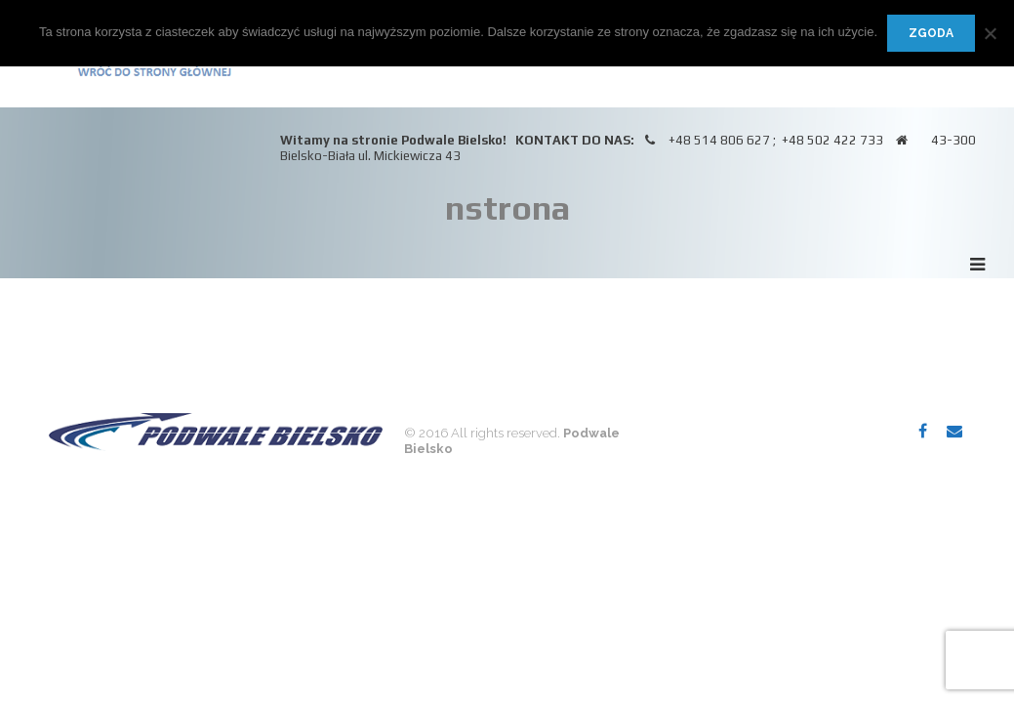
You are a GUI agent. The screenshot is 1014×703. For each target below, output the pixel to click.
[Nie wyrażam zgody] (989, 33)
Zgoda (931, 33)
